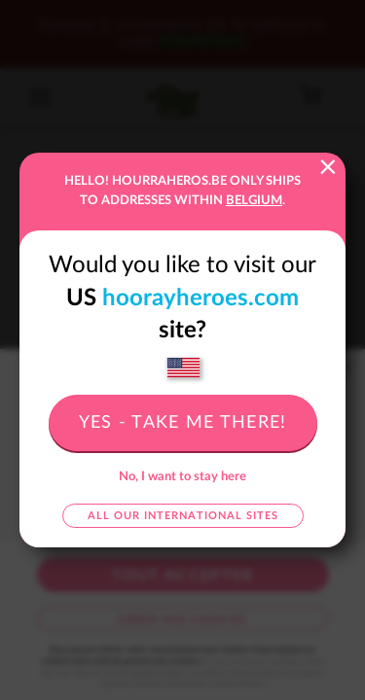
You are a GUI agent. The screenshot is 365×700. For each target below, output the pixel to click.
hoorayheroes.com (200, 298)
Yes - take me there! (183, 423)
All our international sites (183, 515)
